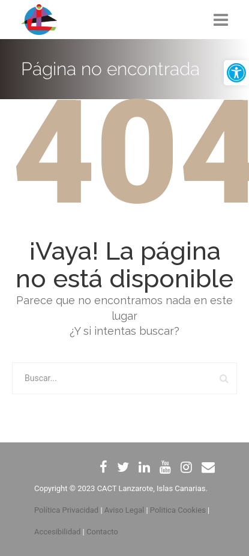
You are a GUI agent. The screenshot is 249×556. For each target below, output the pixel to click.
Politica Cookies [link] (178, 510)
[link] (236, 72)
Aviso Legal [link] (124, 510)
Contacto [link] (102, 531)
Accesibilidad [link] (57, 531)
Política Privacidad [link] (66, 510)
